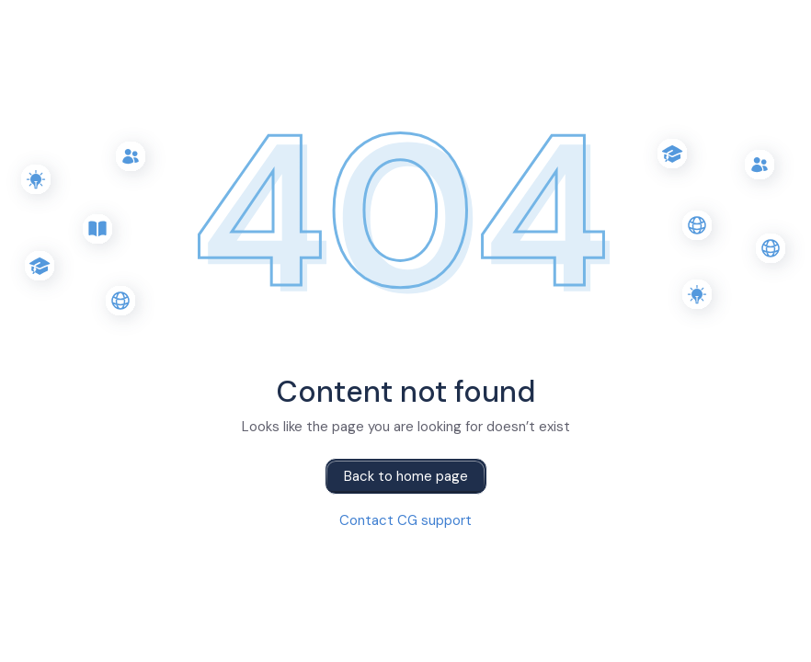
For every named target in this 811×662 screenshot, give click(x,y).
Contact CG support (405, 520)
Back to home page (406, 476)
